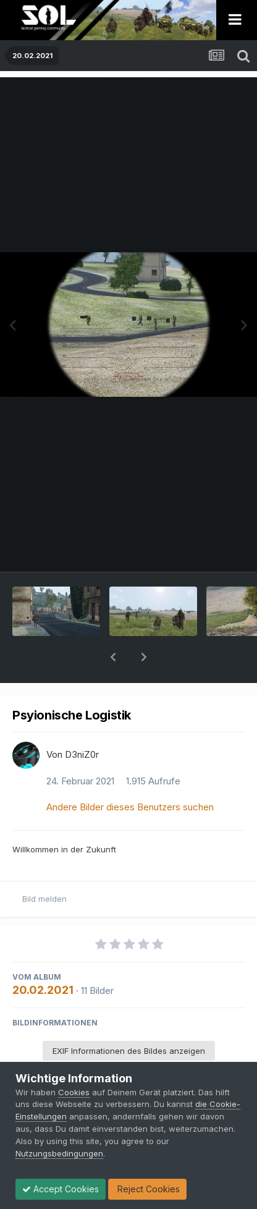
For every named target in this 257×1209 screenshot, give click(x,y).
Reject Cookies (147, 1189)
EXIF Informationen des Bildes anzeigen (129, 1019)
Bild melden (44, 867)
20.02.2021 (43, 957)
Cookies (74, 1092)
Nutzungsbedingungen (59, 1153)
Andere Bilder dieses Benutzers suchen (130, 775)
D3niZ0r (82, 722)
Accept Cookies (60, 1189)
